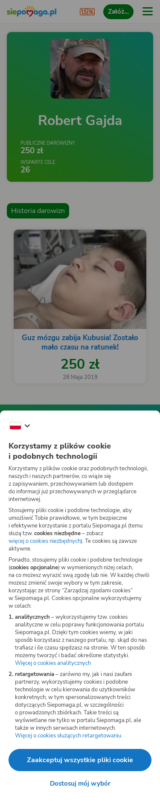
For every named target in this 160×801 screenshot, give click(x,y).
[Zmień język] (19, 426)
